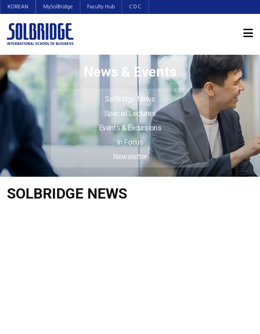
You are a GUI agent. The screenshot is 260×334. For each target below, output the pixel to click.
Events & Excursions (130, 127)
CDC (135, 6)
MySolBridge (58, 6)
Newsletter (130, 156)
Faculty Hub (101, 6)
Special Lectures (130, 113)
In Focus (130, 142)
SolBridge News (130, 99)
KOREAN (17, 6)
